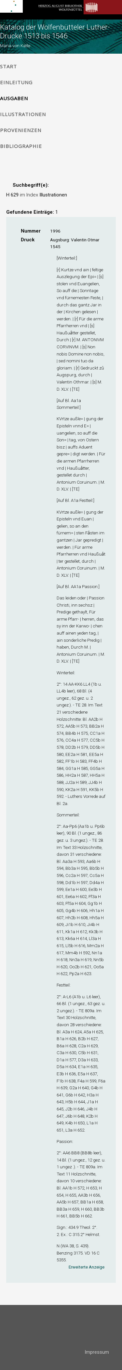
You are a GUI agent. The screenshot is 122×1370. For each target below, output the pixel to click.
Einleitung (16, 82)
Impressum (97, 1352)
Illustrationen (23, 114)
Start (8, 66)
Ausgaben (14, 98)
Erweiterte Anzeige (86, 1266)
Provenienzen (20, 130)
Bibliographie (21, 146)
